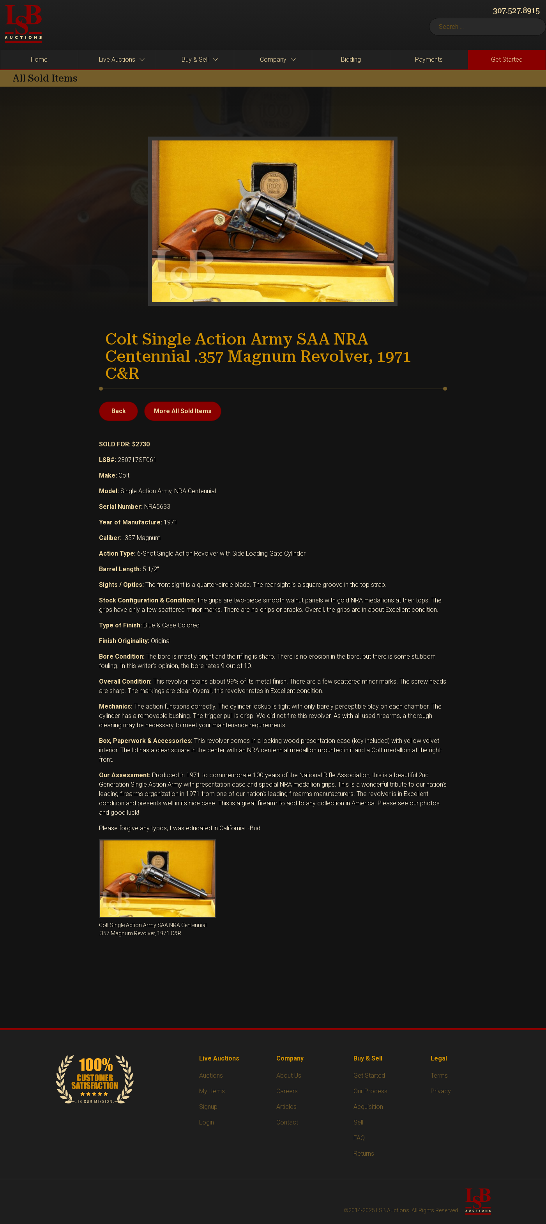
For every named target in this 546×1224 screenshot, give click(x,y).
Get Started (369, 1075)
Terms (439, 1075)
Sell (358, 1122)
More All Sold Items (183, 411)
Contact (287, 1122)
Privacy (441, 1091)
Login (206, 1122)
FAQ (359, 1138)
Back (118, 411)
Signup (208, 1106)
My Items (212, 1091)
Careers (287, 1091)
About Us (288, 1075)
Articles (286, 1106)
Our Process (370, 1091)
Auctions (211, 1075)
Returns (363, 1153)
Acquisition (368, 1106)
